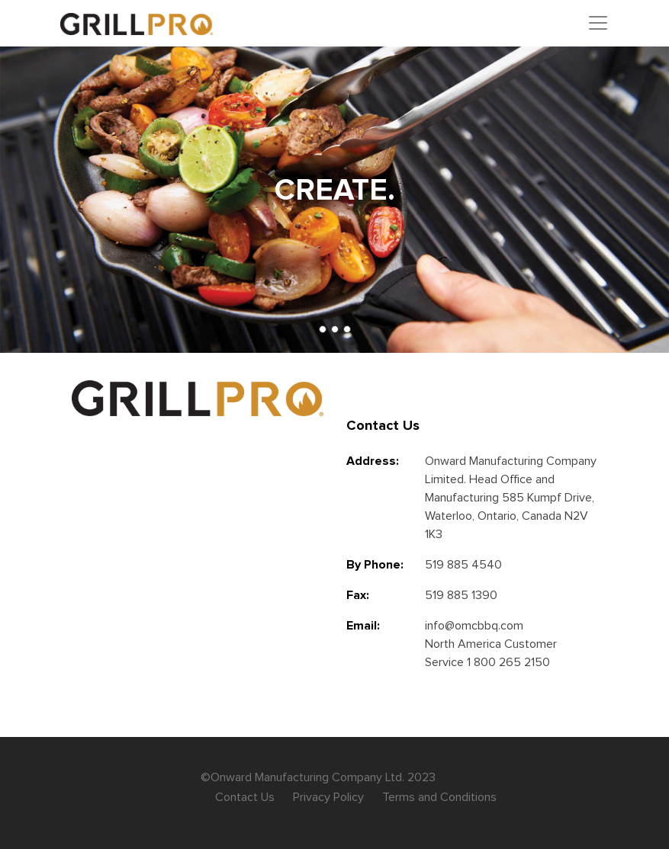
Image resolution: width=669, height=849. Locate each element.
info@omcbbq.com (474, 626)
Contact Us (245, 797)
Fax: (357, 595)
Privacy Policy (328, 797)
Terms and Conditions (439, 797)
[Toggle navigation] (598, 22)
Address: (372, 461)
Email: (363, 626)
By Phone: (375, 565)
